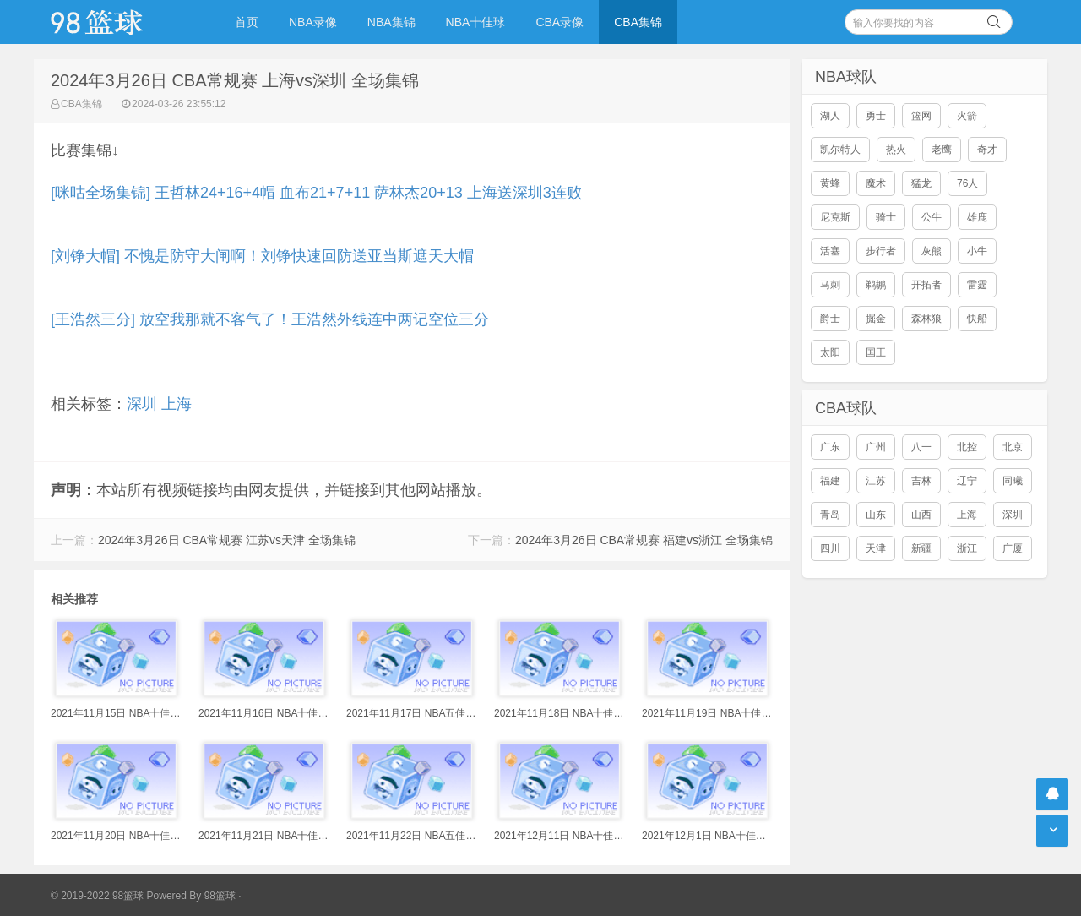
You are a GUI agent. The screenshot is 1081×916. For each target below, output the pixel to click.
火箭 (967, 116)
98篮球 (220, 896)
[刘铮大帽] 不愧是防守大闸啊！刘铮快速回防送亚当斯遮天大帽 (262, 256)
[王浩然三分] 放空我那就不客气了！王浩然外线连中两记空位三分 (270, 319)
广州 (876, 447)
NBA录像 (313, 22)
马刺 (830, 285)
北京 (1012, 447)
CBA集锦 (638, 22)
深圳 (142, 403)
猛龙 (921, 183)
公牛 (931, 217)
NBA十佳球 (476, 22)
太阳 (830, 352)
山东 (876, 515)
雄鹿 (977, 217)
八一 (921, 447)
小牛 (977, 251)
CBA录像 (559, 22)
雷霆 (977, 285)
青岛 (830, 515)
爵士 (830, 318)
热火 (896, 149)
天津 (876, 548)
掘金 (876, 318)
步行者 (881, 251)
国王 (876, 352)
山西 (921, 515)
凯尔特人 (840, 149)
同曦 (1012, 481)
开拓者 (926, 285)
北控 (967, 447)
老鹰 (942, 149)
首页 (246, 22)
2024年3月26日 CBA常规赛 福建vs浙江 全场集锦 (644, 540)
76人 (967, 183)
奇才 (987, 149)
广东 (830, 447)
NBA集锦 (391, 22)
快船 (977, 318)
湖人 (830, 116)
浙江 (967, 548)
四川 (830, 548)
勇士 (876, 116)
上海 (176, 403)
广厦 (1012, 548)
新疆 (921, 548)
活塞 (830, 251)
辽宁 (967, 481)
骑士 (886, 217)
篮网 (921, 116)
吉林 (921, 481)
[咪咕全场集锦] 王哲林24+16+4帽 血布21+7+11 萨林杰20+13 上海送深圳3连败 (316, 192)
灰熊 (931, 251)
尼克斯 (835, 217)
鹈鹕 (876, 285)
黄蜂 (830, 183)
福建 (830, 481)
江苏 (876, 481)
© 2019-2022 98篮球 (97, 896)
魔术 (876, 183)
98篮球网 (118, 22)
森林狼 (926, 318)
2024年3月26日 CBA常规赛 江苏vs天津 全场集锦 (227, 540)
